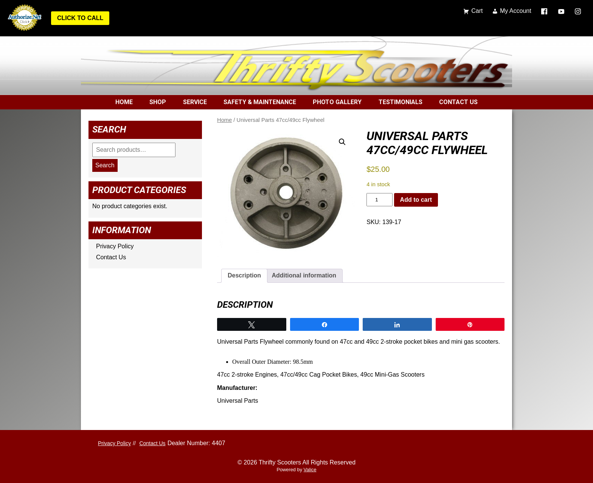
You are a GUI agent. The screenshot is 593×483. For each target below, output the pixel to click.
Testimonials (400, 102)
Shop (157, 102)
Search (105, 165)
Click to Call (80, 18)
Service (195, 102)
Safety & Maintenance (260, 102)
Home (124, 102)
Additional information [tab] (304, 275)
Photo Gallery (337, 102)
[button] (342, 142)
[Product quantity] (379, 199)
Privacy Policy (115, 246)
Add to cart (416, 199)
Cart (477, 11)
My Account (515, 11)
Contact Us (458, 102)
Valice (310, 469)
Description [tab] (244, 275)
